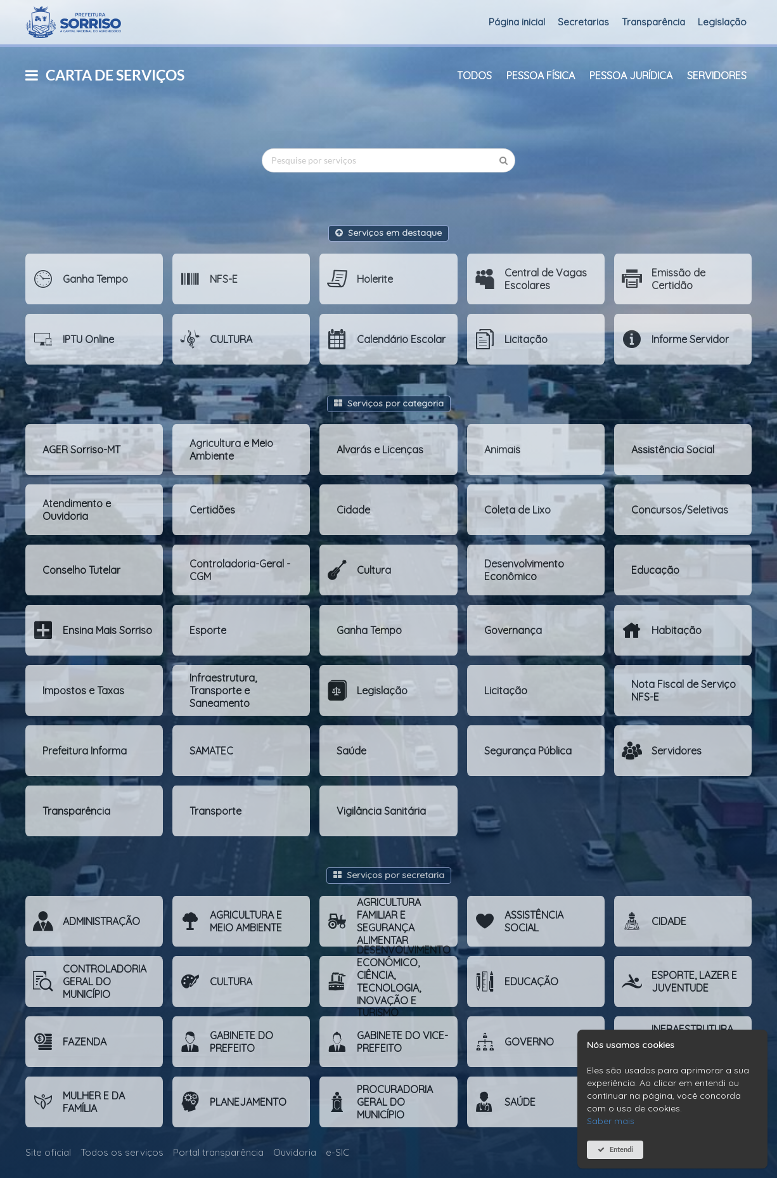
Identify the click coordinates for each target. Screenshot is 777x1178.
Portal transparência (218, 1152)
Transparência (653, 22)
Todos (474, 75)
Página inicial (517, 22)
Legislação (722, 22)
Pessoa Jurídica (630, 75)
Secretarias (583, 22)
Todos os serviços (122, 1152)
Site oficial (48, 1152)
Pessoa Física (540, 75)
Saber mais (610, 1121)
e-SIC (337, 1152)
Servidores (717, 75)
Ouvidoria (294, 1152)
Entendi (621, 1149)
